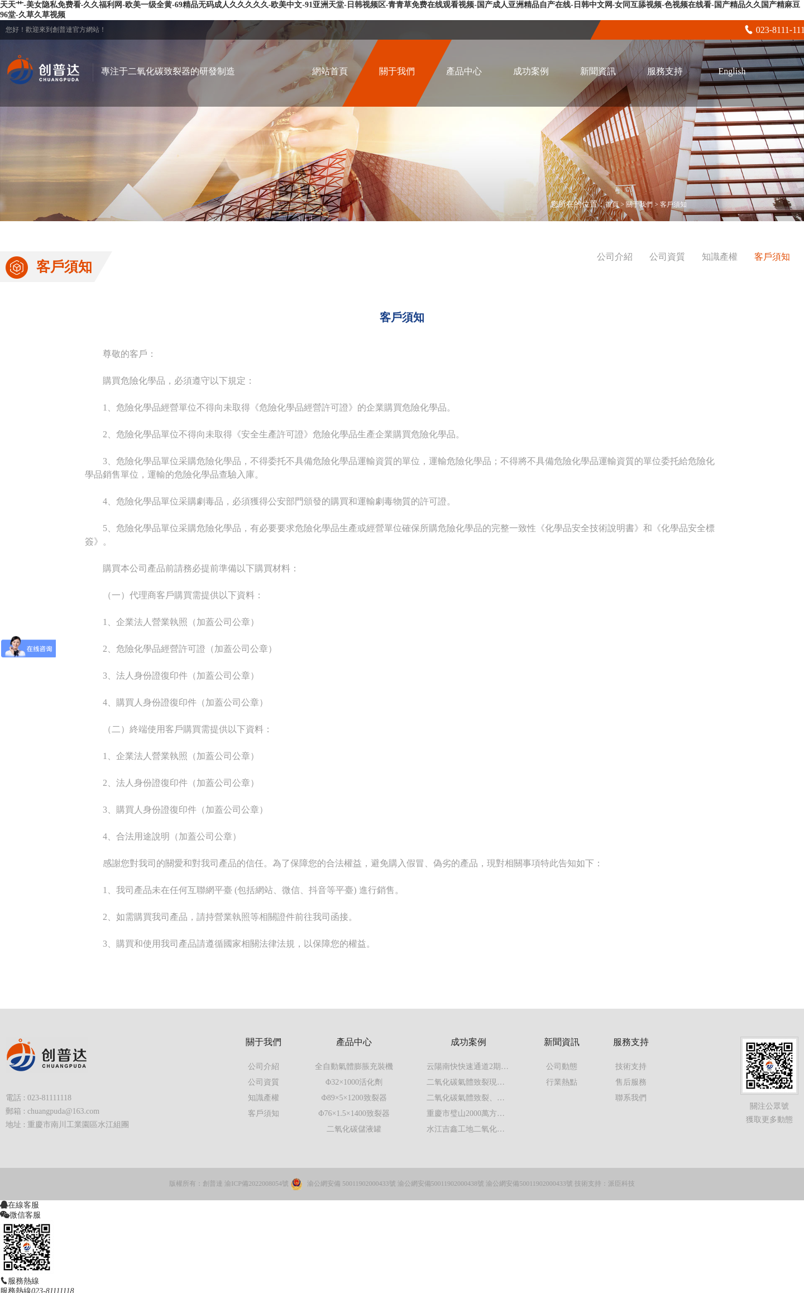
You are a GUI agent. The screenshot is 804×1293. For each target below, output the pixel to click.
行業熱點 (561, 1082)
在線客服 (23, 1205)
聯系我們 (631, 1098)
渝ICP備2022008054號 (256, 1183)
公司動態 (561, 1066)
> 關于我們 (637, 204)
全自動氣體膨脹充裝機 (354, 1066)
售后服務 (631, 1082)
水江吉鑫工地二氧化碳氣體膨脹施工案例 (497, 1129)
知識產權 (720, 256)
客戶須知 (772, 256)
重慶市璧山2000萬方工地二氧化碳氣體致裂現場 (509, 1113)
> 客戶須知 (670, 204)
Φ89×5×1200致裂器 (353, 1098)
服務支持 (665, 71)
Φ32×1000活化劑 (354, 1082)
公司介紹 (615, 256)
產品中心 (464, 71)
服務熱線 (23, 1281)
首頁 (612, 204)
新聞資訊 (598, 71)
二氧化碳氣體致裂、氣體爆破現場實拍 (493, 1098)
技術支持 (631, 1066)
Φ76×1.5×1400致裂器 (354, 1113)
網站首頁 (330, 71)
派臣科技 (621, 1183)
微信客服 (25, 1215)
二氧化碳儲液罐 (354, 1129)
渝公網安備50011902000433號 (529, 1183)
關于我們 (397, 71)
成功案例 (531, 71)
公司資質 (667, 256)
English (732, 71)
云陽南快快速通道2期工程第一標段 (487, 1066)
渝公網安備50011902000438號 (441, 1183)
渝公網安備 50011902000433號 (351, 1183)
